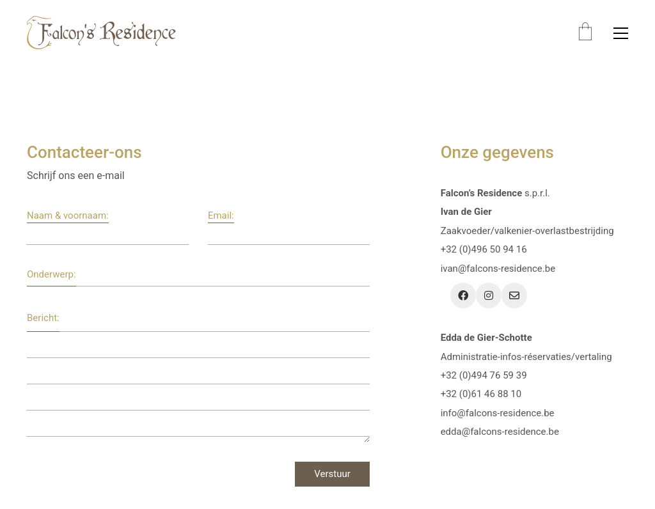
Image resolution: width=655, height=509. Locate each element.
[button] (620, 33)
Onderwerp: (51, 274)
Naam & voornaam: (68, 215)
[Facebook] (463, 295)
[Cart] (585, 33)
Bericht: (43, 318)
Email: (221, 215)
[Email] (514, 295)
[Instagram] (488, 295)
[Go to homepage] (101, 33)
